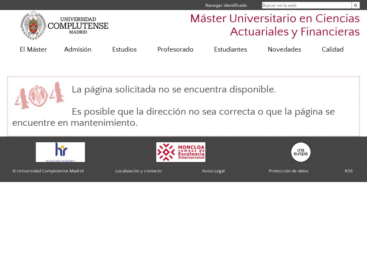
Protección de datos (289, 170)
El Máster (33, 49)
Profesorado (175, 49)
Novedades (284, 49)
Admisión (77, 49)
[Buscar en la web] (356, 5)
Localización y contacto (138, 170)
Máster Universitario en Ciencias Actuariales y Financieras (275, 25)
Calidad (333, 49)
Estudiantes (230, 49)
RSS (349, 170)
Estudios (124, 49)
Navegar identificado (226, 5)
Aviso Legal (213, 170)
